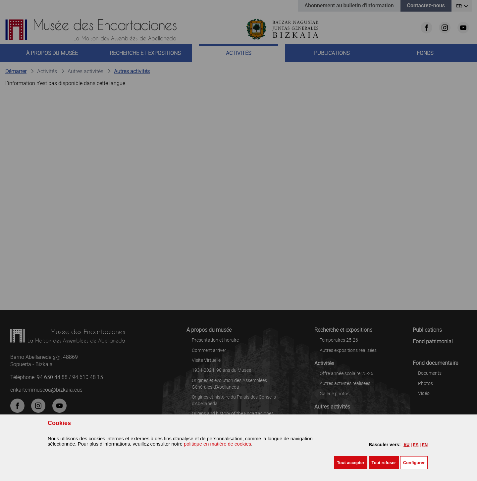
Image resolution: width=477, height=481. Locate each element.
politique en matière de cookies (217, 444)
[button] (350, 462)
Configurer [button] (414, 462)
